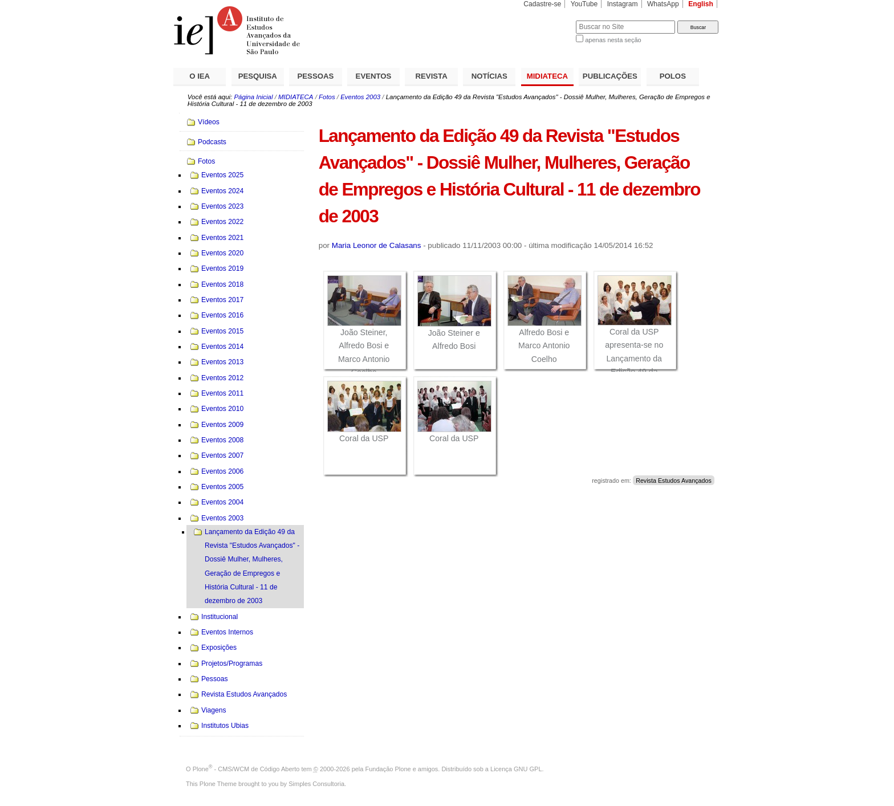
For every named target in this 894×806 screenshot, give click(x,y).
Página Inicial (253, 96)
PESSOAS (316, 76)
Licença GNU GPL (516, 769)
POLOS (673, 76)
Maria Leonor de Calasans (376, 245)
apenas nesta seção (613, 39)
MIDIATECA (547, 76)
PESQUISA (257, 76)
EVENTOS (374, 76)
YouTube (584, 4)
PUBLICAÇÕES (610, 76)
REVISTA (432, 76)
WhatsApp (663, 4)
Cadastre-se (542, 4)
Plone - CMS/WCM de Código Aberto (246, 769)
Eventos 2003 (360, 96)
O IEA (199, 76)
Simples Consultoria (316, 783)
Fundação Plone (388, 769)
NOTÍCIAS (489, 76)
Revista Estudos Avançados (674, 480)
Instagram (622, 4)
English (700, 4)
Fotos (327, 96)
